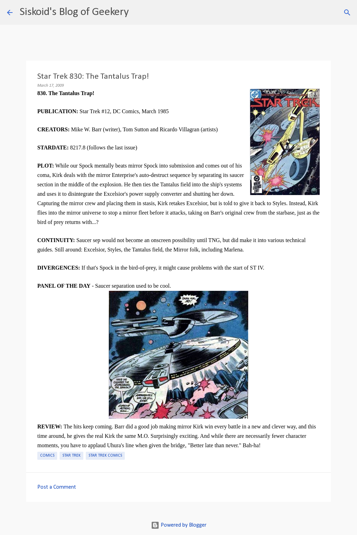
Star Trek (71, 455)
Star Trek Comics (105, 455)
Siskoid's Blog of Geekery (74, 12)
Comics (47, 455)
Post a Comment (56, 487)
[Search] (138, 12)
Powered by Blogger (178, 525)
